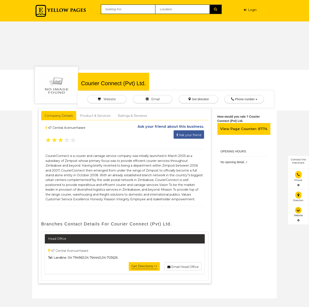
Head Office (57, 239)
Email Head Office (183, 266)
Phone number (244, 99)
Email (153, 99)
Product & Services (95, 116)
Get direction (198, 99)
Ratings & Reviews (132, 116)
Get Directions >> (144, 266)
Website (107, 99)
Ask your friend (188, 134)
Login (250, 10)
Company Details (59, 116)
